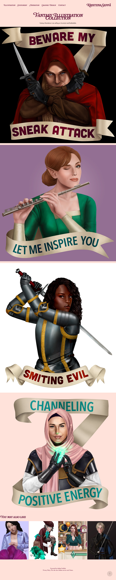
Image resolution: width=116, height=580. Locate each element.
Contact (62, 5)
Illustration (9, 5)
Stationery (22, 5)
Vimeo (71, 570)
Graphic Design (49, 5)
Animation (34, 5)
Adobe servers (62, 570)
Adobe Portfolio (61, 568)
